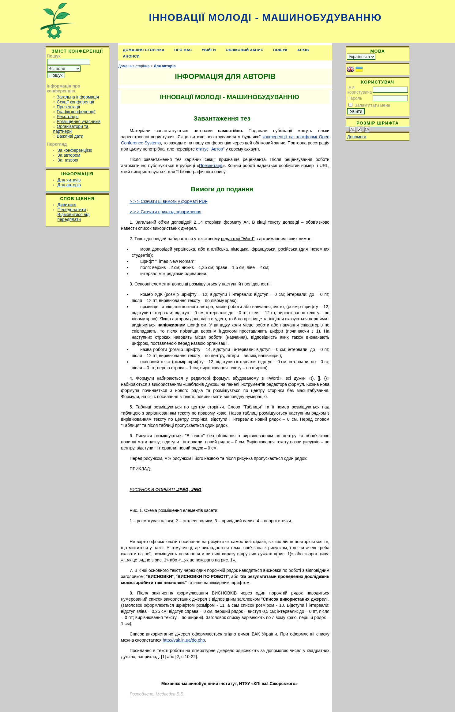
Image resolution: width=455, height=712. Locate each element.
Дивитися (67, 204)
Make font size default (360, 128)
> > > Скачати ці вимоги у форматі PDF (168, 201)
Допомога (356, 136)
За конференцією (75, 150)
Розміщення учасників (78, 121)
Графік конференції (76, 111)
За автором (69, 155)
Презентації (68, 106)
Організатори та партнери (70, 129)
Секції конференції (75, 101)
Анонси (131, 56)
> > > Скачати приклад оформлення (165, 211)
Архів (303, 50)
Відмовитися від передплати (74, 217)
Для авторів (69, 184)
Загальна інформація (78, 97)
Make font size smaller (352, 128)
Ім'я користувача (359, 90)
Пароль (354, 98)
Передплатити (72, 209)
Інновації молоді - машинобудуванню (265, 17)
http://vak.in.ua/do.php (184, 640)
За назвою (68, 160)
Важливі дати (70, 136)
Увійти (209, 50)
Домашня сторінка (143, 50)
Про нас (183, 50)
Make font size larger (367, 128)
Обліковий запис (244, 50)
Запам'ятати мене (372, 105)
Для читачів (69, 179)
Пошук (280, 50)
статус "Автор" (210, 149)
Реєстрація (67, 116)
